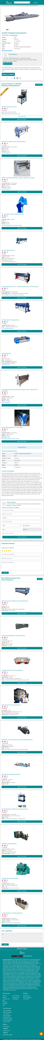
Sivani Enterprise (13, 53)
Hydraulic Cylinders (30, 969)
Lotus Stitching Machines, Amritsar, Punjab (12, 224)
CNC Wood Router (12, 971)
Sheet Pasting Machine (20, 4)
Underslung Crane (14, 974)
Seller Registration (7, 1009)
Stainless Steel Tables (16, 961)
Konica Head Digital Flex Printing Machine (13, 635)
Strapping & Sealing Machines (9, 4)
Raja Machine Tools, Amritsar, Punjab (10, 437)
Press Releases (15, 994)
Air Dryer (4, 982)
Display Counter (11, 962)
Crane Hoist (27, 974)
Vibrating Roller (14, 960)
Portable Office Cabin (29, 967)
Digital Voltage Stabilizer (31, 972)
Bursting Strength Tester (11, 975)
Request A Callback (22, 947)
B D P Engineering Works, (8, 327)
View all (40, 578)
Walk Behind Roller (7, 960)
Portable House (33, 964)
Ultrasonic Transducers (27, 979)
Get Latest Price (14, 34)
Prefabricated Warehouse (12, 968)
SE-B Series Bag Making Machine (11, 773)
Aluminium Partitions (7, 961)
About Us (5, 994)
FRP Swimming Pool (21, 985)
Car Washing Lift (36, 982)
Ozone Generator (12, 989)
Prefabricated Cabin (20, 967)
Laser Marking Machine (17, 958)
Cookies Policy (26, 994)
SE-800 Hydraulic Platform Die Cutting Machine (15, 808)
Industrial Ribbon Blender (33, 960)
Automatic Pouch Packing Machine (17, 980)
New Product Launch (7, 1017)
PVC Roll (36, 976)
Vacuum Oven (9, 969)
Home (2, 4)
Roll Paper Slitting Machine (9, 843)
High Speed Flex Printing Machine (11, 704)
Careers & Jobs (15, 996)
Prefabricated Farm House (8, 965)
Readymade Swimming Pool (16, 986)
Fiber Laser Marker (11, 976)
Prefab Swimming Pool (11, 985)
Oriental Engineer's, (6, 152)
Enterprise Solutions (7, 1019)
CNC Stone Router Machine (32, 971)
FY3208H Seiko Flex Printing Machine (12, 669)
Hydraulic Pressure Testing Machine (24, 975)
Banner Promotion (7, 1014)
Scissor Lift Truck (8, 964)
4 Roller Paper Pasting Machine (10, 319)
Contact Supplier (7, 62)
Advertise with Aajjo (7, 1011)
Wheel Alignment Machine (14, 983)
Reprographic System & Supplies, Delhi (11, 112)
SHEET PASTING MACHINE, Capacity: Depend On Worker (18, 177)
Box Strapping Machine (26, 961)
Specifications (22, 446)
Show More (39, 84)
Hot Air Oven (15, 969)
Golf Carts (12, 987)
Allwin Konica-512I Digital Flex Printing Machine (15, 600)
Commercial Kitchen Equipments (13, 978)
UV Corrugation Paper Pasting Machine (13, 213)
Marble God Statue (30, 976)
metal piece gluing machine (9, 106)
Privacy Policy (26, 998)
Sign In (36, 2)
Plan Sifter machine (25, 978)
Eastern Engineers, (6, 401)
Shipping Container (31, 968)
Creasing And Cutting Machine (10, 877)
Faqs (4, 1004)
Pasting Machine (6, 352)
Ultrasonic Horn (32, 978)
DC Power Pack (22, 969)
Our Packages (6, 1013)
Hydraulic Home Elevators (20, 962)
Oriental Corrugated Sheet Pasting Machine (14, 140)
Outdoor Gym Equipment (27, 986)
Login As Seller (6, 1020)
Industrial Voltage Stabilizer (19, 972)
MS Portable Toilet (18, 965)
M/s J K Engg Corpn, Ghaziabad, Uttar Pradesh (13, 294)
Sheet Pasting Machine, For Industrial (12, 426)
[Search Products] (14, 2)
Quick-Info (5, 1001)
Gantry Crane (22, 974)
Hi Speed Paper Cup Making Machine (12, 912)
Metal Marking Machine (20, 976)
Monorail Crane (34, 974)
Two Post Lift (5, 983)
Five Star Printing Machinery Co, (9, 260)
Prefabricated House (22, 968)
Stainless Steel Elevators (18, 964)
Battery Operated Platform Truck (27, 987)
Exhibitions (5, 1002)
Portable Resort (26, 965)
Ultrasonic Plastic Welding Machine (15, 979)
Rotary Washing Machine (8, 972)
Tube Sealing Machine (23, 960)
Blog (4, 999)
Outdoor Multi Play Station (35, 958)
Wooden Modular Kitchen (12, 982)
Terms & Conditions (27, 996)
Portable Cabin (26, 958)
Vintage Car (17, 987)
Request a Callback (8, 73)
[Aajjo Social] (24, 955)
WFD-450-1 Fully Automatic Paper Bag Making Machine (17, 739)
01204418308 (6, 1025)
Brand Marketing (6, 1016)
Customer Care (6, 998)
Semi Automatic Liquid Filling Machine (33, 980)
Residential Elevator (30, 962)
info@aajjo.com (6, 1029)
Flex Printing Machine (21, 971)
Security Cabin (27, 964)
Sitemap (4, 996)
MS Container (12, 967)
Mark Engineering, (6, 363)
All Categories (15, 998)
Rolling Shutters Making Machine (25, 982)
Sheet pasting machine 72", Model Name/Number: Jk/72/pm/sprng (20, 285)
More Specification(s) (7, 49)
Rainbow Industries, (6, 188)
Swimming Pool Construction (32, 985)
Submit (5, 572)
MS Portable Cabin (34, 965)
